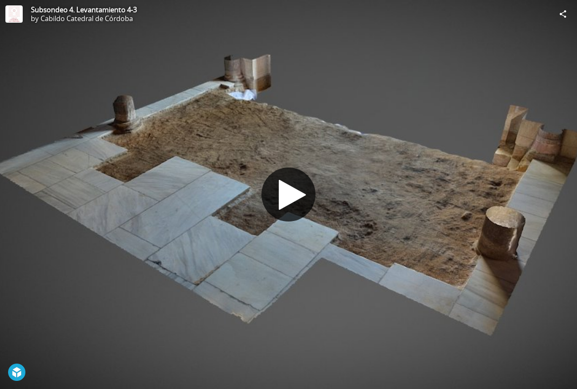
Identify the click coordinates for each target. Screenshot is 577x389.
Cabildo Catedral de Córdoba (87, 18)
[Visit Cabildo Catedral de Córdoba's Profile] (14, 14)
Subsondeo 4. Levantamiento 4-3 (84, 10)
